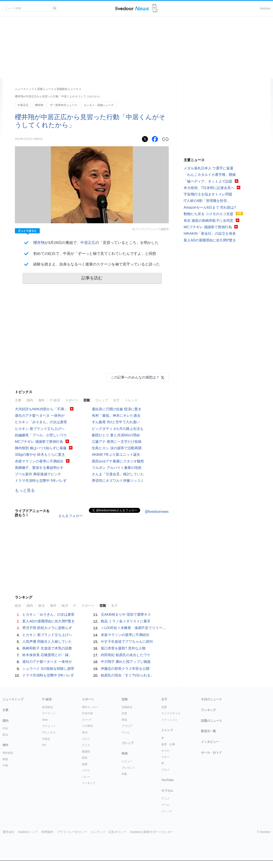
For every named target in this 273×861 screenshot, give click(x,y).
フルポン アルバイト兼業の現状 (116, 468)
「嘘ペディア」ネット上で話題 (208, 181)
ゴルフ (86, 738)
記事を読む (91, 278)
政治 (41, 605)
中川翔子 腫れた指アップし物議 (125, 662)
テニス (86, 745)
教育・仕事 (168, 744)
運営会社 (8, 832)
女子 (116, 400)
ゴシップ (101, 400)
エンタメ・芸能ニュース (99, 105)
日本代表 (87, 713)
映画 (125, 753)
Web (45, 719)
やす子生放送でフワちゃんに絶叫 (127, 641)
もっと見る (25, 490)
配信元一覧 (208, 731)
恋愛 (164, 707)
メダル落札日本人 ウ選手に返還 (208, 168)
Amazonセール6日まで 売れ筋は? (210, 207)
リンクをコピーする (165, 139)
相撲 (84, 764)
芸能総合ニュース (67, 88)
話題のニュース (211, 720)
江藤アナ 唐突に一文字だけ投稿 (116, 442)
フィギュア (89, 783)
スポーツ (71, 400)
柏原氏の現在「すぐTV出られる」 (127, 675)
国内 (30, 400)
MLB (85, 732)
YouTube (167, 780)
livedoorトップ (27, 832)
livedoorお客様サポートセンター (151, 832)
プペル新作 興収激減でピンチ (38, 474)
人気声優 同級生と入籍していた (47, 641)
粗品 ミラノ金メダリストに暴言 (125, 621)
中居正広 (23, 105)
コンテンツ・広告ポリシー (108, 832)
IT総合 (46, 738)
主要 (18, 400)
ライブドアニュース (132, 8)
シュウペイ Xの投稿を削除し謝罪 (48, 669)
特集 (124, 773)
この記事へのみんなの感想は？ (135, 377)
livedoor (265, 8)
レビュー (127, 761)
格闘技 (86, 751)
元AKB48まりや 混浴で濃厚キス (126, 614)
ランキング (208, 710)
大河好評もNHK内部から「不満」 (41, 409)
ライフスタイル (170, 713)
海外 (41, 400)
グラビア (127, 725)
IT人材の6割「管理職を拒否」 (207, 201)
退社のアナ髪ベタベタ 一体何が (40, 415)
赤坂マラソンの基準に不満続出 (39, 461)
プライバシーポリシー (72, 832)
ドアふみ (155, 8)
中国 (5, 765)
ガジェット (49, 725)
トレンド (131, 400)
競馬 (84, 757)
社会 (5, 728)
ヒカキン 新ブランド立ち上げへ (40, 429)
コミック (166, 811)
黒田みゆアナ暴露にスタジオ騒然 (118, 461)
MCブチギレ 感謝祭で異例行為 (39, 442)
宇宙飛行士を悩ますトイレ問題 (208, 194)
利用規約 (47, 832)
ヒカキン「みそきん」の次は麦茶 (41, 422)
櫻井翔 (39, 105)
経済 (65, 605)
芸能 (86, 400)
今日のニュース (211, 699)
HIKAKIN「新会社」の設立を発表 (210, 233)
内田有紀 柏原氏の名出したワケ (125, 655)
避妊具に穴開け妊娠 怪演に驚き (116, 409)
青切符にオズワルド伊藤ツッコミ (118, 481)
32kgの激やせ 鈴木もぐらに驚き (40, 454)
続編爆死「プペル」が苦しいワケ (41, 435)
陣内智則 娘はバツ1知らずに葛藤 (41, 448)
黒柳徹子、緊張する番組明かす (39, 468)
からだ (165, 750)
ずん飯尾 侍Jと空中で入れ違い (116, 422)
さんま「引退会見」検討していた (118, 474)
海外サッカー (90, 707)
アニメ (165, 798)
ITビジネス (49, 732)
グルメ (165, 769)
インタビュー (210, 742)
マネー (165, 756)
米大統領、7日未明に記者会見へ (209, 188)
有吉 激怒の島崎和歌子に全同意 (208, 221)
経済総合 (47, 707)
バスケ (86, 770)
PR (44, 745)
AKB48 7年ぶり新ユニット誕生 (116, 454)
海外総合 (7, 752)
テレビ (126, 732)
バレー (86, 776)
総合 (18, 605)
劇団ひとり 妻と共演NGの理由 (116, 435)
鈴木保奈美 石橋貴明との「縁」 (47, 655)
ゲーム (165, 804)
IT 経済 (55, 400)
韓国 (5, 759)
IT (74, 605)
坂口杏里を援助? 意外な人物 (123, 648)
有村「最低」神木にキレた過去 (116, 415)
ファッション (169, 719)
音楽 (124, 713)
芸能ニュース (45, 88)
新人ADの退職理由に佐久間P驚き (48, 621)
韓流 (124, 719)
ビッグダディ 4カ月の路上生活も (117, 429)
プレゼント (128, 767)
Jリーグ (87, 719)
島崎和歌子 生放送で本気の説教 (47, 648)
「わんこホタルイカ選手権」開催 (210, 175)
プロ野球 (87, 725)
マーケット (49, 713)
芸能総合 (127, 707)
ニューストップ (24, 88)
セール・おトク (211, 752)
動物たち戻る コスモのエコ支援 (208, 214)
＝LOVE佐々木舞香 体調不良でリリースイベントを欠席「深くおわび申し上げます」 (168, 628)
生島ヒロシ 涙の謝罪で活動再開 (116, 448)
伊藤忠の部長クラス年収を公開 (125, 669)
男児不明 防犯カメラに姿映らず (47, 628)
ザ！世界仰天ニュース (63, 105)
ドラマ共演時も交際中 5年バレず (41, 481)
